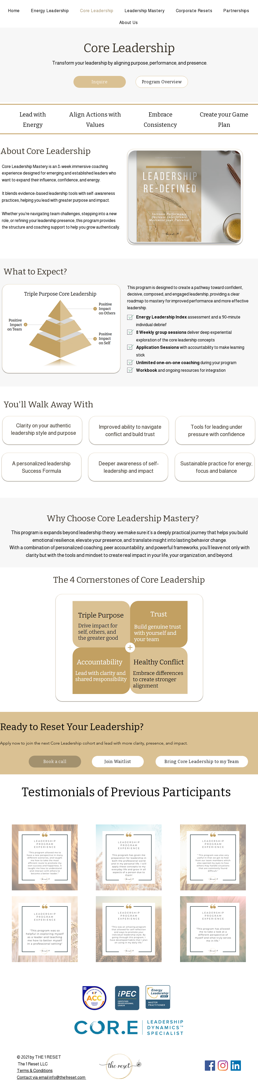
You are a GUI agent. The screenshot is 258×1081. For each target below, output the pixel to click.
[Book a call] (55, 762)
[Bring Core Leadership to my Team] (201, 762)
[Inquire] (99, 82)
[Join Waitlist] (118, 762)
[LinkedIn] (236, 1065)
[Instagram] (223, 1065)
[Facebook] (210, 1065)
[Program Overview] (162, 82)
